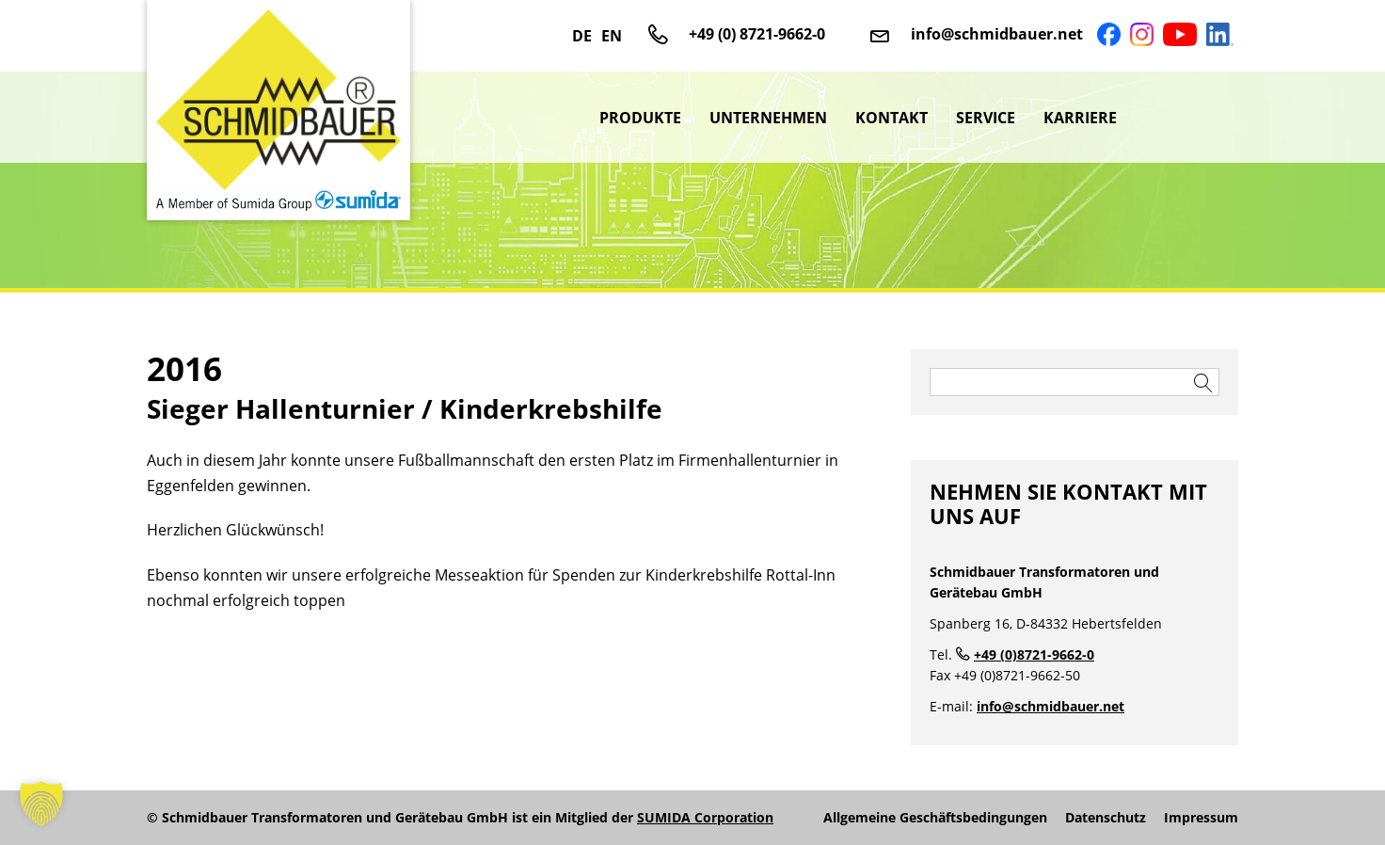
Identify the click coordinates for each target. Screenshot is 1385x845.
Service (985, 117)
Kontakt (891, 117)
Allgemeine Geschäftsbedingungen (935, 817)
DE (582, 35)
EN (611, 35)
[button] (41, 803)
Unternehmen (768, 117)
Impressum (1201, 817)
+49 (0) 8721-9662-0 (757, 34)
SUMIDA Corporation (705, 817)
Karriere (1080, 117)
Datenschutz (1105, 817)
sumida (1184, 117)
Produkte (640, 117)
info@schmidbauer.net (997, 34)
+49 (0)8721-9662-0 (1034, 654)
